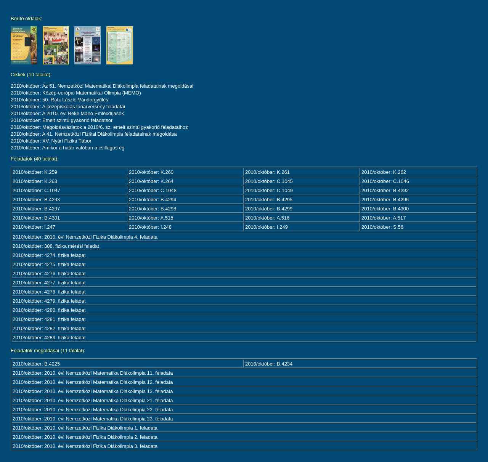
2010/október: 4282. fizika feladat (49, 328)
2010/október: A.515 (151, 218)
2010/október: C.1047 (36, 190)
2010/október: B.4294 (152, 199)
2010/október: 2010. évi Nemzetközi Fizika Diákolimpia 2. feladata (85, 437)
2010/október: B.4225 (36, 364)
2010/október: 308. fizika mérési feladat (56, 246)
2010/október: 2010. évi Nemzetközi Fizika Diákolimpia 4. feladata (85, 237)
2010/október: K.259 (35, 172)
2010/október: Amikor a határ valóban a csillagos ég (67, 148)
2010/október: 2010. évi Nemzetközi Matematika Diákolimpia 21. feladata (93, 400)
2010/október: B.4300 (385, 209)
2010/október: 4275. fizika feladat (49, 264)
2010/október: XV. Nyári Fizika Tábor (51, 141)
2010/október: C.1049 (269, 190)
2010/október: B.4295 (268, 199)
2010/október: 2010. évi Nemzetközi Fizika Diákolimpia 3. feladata (85, 446)
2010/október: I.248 (150, 227)
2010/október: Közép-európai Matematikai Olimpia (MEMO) (76, 93)
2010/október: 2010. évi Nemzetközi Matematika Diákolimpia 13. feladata (93, 391)
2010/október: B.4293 (36, 199)
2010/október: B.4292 (385, 190)
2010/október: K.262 (383, 172)
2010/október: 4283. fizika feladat (49, 337)
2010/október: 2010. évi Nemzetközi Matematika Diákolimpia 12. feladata (93, 382)
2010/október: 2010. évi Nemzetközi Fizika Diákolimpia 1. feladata (85, 428)
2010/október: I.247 (34, 227)
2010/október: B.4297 (36, 209)
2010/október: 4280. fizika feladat (49, 310)
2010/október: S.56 (382, 227)
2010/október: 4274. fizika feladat (49, 255)
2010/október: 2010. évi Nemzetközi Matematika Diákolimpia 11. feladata (93, 373)
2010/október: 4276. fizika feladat (49, 273)
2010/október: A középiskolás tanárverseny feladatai (68, 106)
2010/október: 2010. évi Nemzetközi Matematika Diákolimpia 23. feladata (93, 419)
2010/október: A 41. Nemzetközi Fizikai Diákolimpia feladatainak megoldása (94, 134)
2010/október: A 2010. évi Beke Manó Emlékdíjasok (67, 113)
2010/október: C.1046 (385, 181)
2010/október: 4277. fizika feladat (49, 283)
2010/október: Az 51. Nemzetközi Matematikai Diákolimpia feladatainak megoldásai (102, 86)
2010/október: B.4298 (152, 209)
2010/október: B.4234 (268, 364)
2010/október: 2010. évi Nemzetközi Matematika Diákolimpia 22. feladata (93, 409)
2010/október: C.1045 (269, 181)
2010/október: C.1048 (153, 190)
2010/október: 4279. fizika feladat (49, 301)
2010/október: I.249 (266, 227)
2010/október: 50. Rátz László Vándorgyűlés (59, 100)
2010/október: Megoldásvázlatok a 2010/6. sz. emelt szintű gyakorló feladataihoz (99, 127)
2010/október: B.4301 (36, 218)
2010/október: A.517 (383, 218)
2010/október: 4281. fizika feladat (49, 319)
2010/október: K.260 (151, 172)
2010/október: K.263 (35, 181)
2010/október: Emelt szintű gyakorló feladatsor (61, 120)
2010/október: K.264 (151, 181)
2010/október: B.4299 (268, 209)
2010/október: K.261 (267, 172)
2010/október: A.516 (267, 218)
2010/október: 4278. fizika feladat (49, 292)
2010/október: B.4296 (385, 199)
